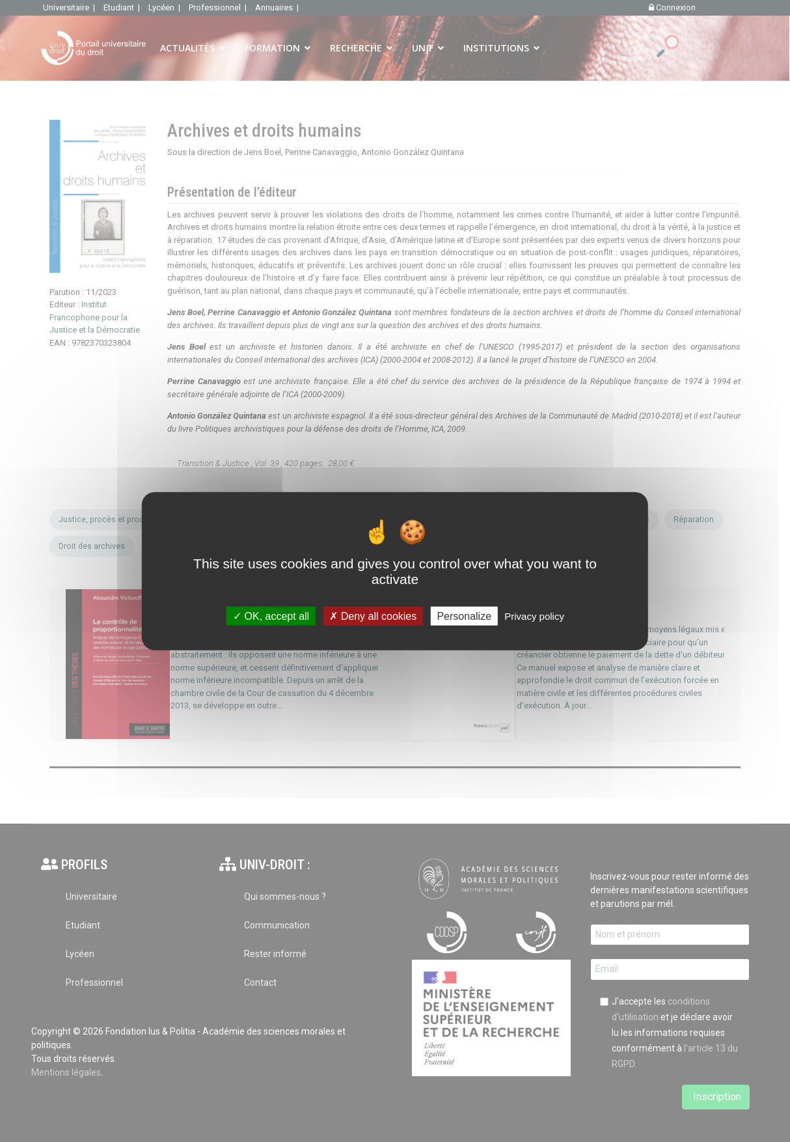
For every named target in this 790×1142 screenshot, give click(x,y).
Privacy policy (534, 615)
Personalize (464, 615)
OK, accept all (271, 615)
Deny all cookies (372, 615)
